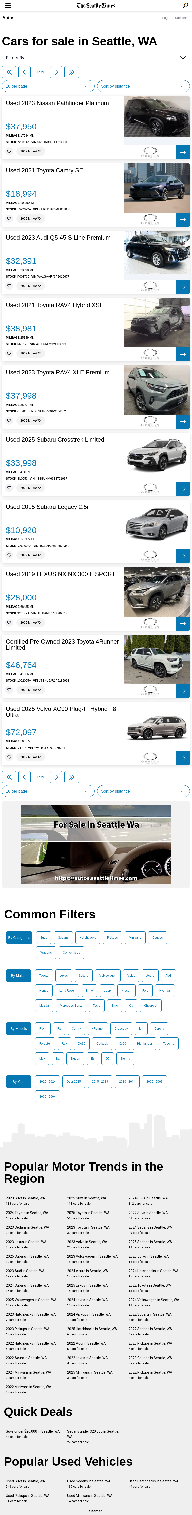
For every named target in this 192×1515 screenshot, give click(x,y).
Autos (8, 17)
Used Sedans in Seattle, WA (89, 1483)
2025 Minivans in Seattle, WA (90, 1375)
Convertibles (71, 952)
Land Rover (67, 990)
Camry (76, 1028)
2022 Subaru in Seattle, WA (150, 1317)
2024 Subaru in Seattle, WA (27, 1288)
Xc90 (82, 1043)
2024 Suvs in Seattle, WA (148, 1200)
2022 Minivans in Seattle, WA (29, 1389)
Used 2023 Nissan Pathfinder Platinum (57, 103)
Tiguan (75, 1058)
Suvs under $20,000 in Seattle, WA (33, 1434)
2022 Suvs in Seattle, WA (148, 1215)
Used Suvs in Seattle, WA (25, 1483)
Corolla (159, 1028)
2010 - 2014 (127, 1081)
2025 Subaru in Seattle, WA (27, 1259)
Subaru (83, 975)
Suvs (43, 937)
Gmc (115, 1005)
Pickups (112, 937)
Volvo (131, 975)
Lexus (64, 975)
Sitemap (96, 1511)
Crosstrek (121, 1028)
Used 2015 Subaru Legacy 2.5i (47, 507)
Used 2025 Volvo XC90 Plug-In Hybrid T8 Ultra (61, 712)
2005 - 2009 (154, 1081)
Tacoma (168, 1043)
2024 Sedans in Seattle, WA (150, 1230)
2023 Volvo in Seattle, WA (87, 1244)
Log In (166, 18)
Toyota (44, 975)
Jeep (107, 990)
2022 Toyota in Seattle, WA (150, 1288)
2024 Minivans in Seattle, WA (29, 1375)
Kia (131, 1005)
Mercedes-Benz (71, 1005)
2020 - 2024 (48, 1081)
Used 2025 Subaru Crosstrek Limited (55, 440)
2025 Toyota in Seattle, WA (88, 1215)
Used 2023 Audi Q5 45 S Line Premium (58, 238)
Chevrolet (151, 1005)
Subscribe (182, 18)
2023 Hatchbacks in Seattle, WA (31, 1317)
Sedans (63, 937)
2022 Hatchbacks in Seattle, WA (31, 1346)
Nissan (127, 990)
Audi (169, 975)
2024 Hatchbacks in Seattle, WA (154, 1273)
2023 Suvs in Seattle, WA (25, 1200)
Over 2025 (74, 1081)
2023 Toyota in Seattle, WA (88, 1230)
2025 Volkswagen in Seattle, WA (31, 1302)
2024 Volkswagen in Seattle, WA (154, 1302)
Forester (45, 1043)
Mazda (44, 1005)
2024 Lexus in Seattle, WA (87, 1302)
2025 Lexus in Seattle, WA (87, 1288)
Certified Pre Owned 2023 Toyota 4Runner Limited (62, 645)
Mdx (42, 1058)
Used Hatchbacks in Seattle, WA (154, 1483)
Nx (58, 1058)
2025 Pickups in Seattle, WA (150, 1346)
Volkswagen (108, 975)
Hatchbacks (88, 937)
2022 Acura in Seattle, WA (26, 1360)
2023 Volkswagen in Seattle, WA (92, 1259)
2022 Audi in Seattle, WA (86, 1346)
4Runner (98, 1028)
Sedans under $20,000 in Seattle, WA (93, 1436)
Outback (102, 1043)
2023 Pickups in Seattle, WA (28, 1331)
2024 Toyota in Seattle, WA (27, 1215)
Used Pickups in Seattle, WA (28, 1498)
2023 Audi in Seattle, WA (25, 1273)
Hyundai (165, 990)
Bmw (89, 990)
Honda (44, 990)
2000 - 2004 (48, 1096)
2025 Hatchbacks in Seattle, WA (92, 1331)
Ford (145, 990)
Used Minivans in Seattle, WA (90, 1498)
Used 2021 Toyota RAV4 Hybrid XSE (55, 305)
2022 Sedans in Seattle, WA (150, 1331)
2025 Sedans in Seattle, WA (150, 1244)
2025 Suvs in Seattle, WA (86, 1200)
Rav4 (43, 1028)
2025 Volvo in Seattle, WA (149, 1259)
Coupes (157, 937)
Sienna (125, 1058)
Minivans (135, 937)
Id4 (141, 1028)
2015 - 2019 (100, 1081)
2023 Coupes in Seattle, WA (150, 1360)
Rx (59, 1028)
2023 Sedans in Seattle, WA (28, 1230)
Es (93, 1058)
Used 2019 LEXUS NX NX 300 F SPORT (61, 574)
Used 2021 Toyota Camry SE (44, 170)
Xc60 (122, 1043)
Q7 (108, 1058)
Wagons (46, 952)
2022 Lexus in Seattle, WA (87, 1360)
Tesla (96, 1005)
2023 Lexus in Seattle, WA (26, 1244)
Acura (150, 975)
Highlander (144, 1043)
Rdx (64, 1043)
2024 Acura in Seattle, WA (87, 1273)
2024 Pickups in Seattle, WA (89, 1317)
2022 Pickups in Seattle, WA (150, 1375)
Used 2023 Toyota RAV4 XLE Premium (58, 372)
